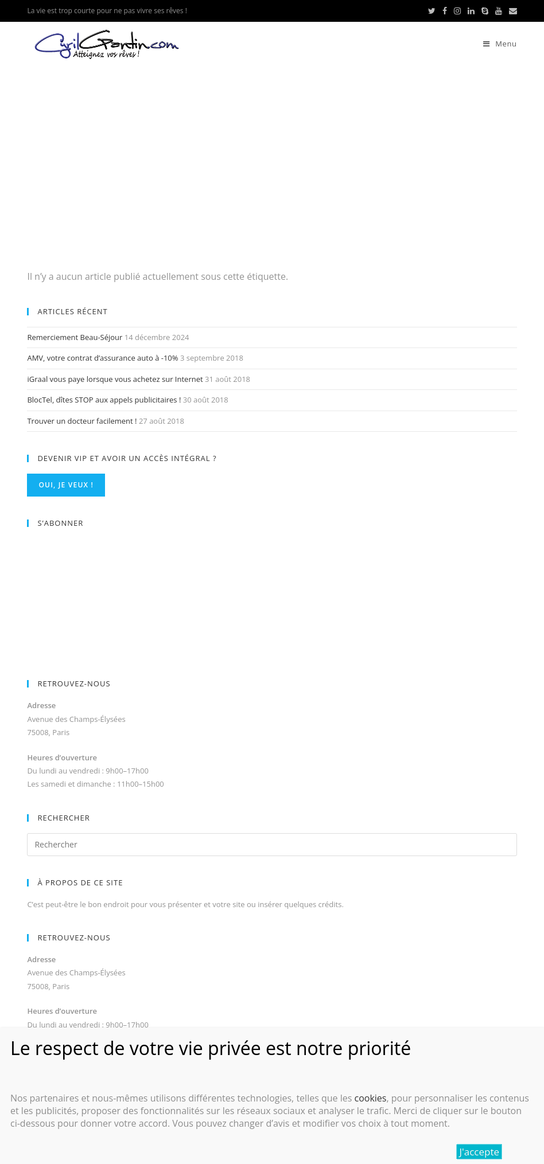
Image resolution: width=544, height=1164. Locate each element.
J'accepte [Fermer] (479, 1151)
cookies (370, 1098)
